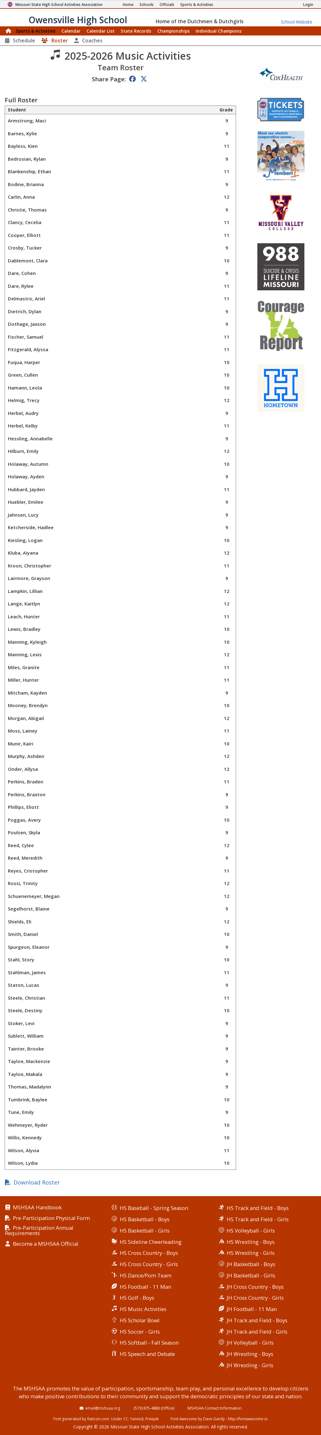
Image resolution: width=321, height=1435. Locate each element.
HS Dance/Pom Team (145, 1275)
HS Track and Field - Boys (258, 1208)
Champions (218, 31)
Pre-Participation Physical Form (51, 1218)
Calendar (71, 31)
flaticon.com (98, 1418)
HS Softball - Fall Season (149, 1342)
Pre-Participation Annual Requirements (39, 1230)
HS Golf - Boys (137, 1297)
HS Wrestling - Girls (251, 1252)
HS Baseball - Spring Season (154, 1208)
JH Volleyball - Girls (250, 1342)
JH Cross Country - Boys (255, 1286)
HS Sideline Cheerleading (151, 1241)
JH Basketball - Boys (251, 1264)
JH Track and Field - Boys (257, 1320)
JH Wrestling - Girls (250, 1365)
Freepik (152, 1418)
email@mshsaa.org (102, 1408)
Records (136, 31)
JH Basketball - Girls (251, 1275)
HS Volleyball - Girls (251, 1230)
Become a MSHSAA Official (45, 1244)
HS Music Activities (143, 1309)
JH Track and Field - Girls (257, 1331)
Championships (173, 31)
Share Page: (109, 79)
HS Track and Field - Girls (258, 1219)
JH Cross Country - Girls (255, 1297)
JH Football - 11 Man (252, 1309)
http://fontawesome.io (248, 1418)
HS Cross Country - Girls (149, 1264)
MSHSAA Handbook (37, 1208)
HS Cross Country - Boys (149, 1252)
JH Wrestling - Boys (250, 1353)
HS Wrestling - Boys (251, 1241)
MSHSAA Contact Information (214, 1408)
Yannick (137, 1418)
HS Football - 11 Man (145, 1286)
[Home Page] (128, 4)
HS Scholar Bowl (140, 1320)
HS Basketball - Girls (145, 1230)
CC (125, 1418)
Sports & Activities (35, 31)
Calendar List (101, 31)
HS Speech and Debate (147, 1353)
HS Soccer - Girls (140, 1331)
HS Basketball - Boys (145, 1219)
